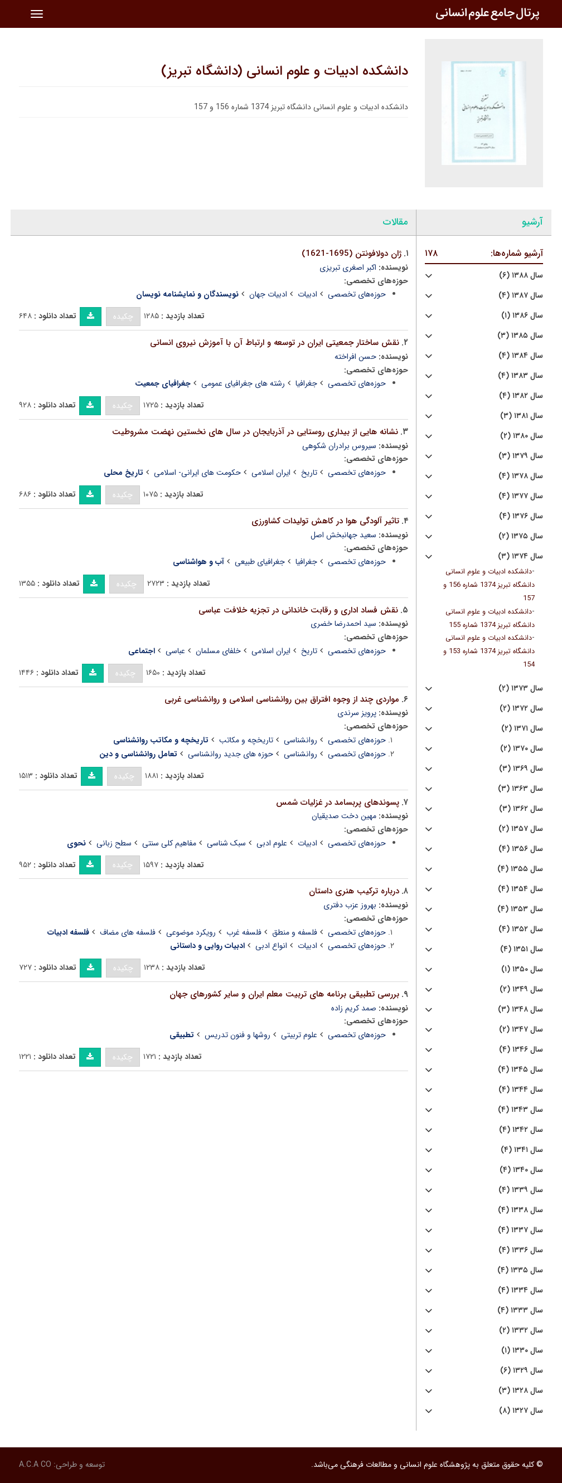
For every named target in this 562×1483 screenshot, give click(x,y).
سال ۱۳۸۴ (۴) (520, 356)
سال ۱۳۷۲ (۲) (521, 708)
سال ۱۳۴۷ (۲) (521, 1029)
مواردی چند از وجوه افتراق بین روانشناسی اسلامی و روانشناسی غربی (281, 699)
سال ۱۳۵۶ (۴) (520, 849)
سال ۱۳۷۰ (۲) (521, 749)
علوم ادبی (271, 843)
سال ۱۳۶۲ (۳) (521, 809)
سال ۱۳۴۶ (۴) (521, 1050)
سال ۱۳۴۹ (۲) (521, 989)
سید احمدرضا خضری (343, 623)
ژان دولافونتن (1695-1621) (351, 253)
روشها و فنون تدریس (237, 1035)
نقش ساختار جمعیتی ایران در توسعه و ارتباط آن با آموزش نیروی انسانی (274, 342)
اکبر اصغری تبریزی (347, 267)
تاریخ (309, 472)
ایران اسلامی (270, 472)
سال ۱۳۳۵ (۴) (520, 1270)
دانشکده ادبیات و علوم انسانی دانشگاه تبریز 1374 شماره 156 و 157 (489, 585)
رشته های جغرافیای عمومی (243, 383)
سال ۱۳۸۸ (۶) (521, 275)
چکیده (123, 316)
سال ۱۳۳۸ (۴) (520, 1210)
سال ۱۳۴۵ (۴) (520, 1070)
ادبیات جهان (268, 294)
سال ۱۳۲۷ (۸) (521, 1411)
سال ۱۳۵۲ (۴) (520, 929)
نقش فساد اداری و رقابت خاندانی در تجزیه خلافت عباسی (298, 610)
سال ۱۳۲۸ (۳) (520, 1391)
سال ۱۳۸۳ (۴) (520, 376)
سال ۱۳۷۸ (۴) (520, 476)
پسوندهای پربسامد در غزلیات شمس (337, 802)
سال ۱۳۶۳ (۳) (520, 789)
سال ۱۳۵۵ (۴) (520, 869)
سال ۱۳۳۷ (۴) (520, 1230)
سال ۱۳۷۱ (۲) (522, 729)
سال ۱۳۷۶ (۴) (521, 516)
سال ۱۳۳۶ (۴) (520, 1250)
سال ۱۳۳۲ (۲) (521, 1330)
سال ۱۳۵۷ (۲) (520, 829)
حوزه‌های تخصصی (357, 294)
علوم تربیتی (299, 1035)
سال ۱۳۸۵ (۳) (520, 336)
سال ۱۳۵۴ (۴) (520, 889)
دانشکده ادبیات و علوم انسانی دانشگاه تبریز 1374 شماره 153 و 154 (489, 651)
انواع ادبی (271, 946)
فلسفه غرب (243, 932)
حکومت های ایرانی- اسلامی (197, 472)
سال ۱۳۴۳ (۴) (520, 1110)
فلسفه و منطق (294, 932)
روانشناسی (300, 740)
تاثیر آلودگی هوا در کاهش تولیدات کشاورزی (325, 521)
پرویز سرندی (356, 713)
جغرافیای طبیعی (260, 562)
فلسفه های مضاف (128, 932)
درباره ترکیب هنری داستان (354, 891)
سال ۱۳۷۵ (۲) (520, 536)
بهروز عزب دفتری (349, 905)
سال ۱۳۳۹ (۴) (520, 1190)
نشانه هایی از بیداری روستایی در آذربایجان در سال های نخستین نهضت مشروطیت (255, 432)
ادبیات (307, 294)
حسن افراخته (355, 357)
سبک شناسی (226, 843)
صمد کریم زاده (353, 1008)
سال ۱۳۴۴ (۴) (520, 1090)
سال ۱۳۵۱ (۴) (521, 949)
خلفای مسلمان (218, 651)
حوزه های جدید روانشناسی (230, 754)
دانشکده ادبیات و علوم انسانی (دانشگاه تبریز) (284, 71)
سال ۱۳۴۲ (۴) (521, 1130)
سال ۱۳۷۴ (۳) (520, 556)
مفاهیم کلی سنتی (169, 843)
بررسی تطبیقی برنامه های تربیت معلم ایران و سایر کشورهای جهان (284, 994)
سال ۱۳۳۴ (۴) (520, 1290)
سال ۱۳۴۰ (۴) (521, 1170)
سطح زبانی (114, 843)
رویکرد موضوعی (191, 932)
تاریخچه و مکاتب (246, 740)
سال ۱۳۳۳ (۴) (520, 1310)
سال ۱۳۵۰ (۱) (522, 969)
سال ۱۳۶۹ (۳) (521, 769)
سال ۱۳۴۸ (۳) (520, 1009)
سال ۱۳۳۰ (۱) (522, 1350)
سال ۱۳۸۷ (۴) (520, 296)
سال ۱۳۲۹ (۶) (521, 1371)
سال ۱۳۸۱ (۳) (521, 416)
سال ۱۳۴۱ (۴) (522, 1150)
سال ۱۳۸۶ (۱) (522, 316)
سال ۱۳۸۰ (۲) (521, 436)
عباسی (175, 651)
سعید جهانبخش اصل (343, 535)
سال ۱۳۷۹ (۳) (520, 456)
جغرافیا (306, 383)
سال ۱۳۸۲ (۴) (521, 396)
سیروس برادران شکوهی (339, 446)
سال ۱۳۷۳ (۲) (520, 688)
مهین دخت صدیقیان (344, 816)
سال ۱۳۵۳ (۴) (520, 909)
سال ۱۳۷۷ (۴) (520, 496)
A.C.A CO (35, 1464)
